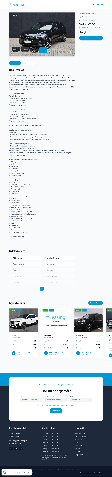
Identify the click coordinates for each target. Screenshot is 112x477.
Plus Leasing (83, 20)
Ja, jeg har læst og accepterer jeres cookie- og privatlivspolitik (57, 405)
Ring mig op (56, 411)
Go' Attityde (99, 473)
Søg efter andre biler (91, 38)
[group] (42, 35)
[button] (67, 52)
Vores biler (91, 20)
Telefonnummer (49, 396)
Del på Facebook (85, 17)
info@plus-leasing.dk (64, 385)
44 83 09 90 (44, 385)
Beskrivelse (14, 63)
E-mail (71, 396)
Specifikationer (29, 63)
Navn (21, 396)
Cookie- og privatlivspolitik (87, 473)
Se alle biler (95, 303)
